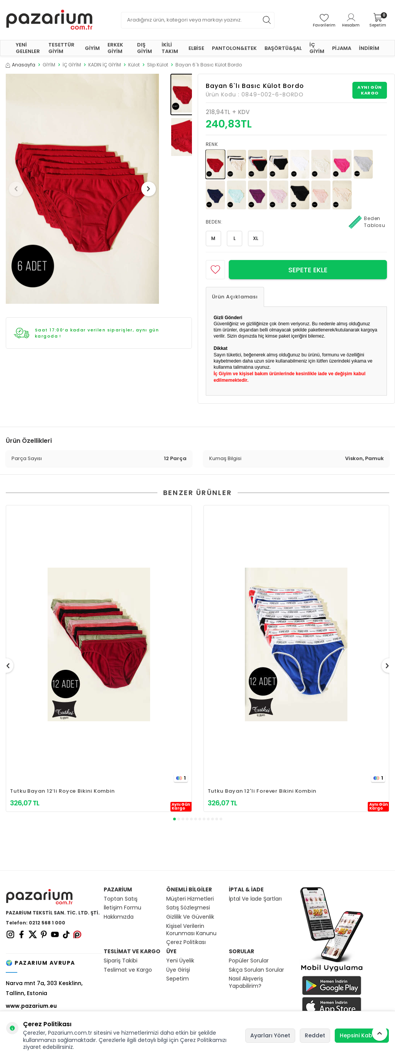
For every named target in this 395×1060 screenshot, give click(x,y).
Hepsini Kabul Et (362, 1035)
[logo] (49, 20)
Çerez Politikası (186, 942)
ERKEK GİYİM (115, 48)
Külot (134, 65)
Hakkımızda (119, 917)
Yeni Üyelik (180, 960)
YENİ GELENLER (28, 48)
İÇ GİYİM (316, 48)
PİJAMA (341, 48)
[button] (19, 189)
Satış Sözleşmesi (188, 907)
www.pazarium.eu (31, 1006)
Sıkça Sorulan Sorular (256, 970)
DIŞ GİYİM (144, 48)
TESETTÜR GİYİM (61, 48)
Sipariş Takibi (120, 960)
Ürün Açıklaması (235, 296)
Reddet (315, 1035)
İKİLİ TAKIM (170, 48)
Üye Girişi (178, 970)
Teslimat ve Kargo (128, 970)
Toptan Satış (120, 899)
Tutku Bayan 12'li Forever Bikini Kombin (262, 791)
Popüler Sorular (249, 960)
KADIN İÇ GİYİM (104, 65)
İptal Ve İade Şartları (255, 899)
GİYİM (92, 48)
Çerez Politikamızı (203, 1040)
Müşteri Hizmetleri (190, 899)
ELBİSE (196, 48)
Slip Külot (157, 65)
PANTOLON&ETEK (234, 48)
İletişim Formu (122, 907)
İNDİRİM (369, 48)
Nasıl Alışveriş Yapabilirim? (246, 982)
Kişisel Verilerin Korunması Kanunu (191, 930)
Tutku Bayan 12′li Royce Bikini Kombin (62, 791)
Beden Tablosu (367, 222)
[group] (82, 189)
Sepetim (177, 978)
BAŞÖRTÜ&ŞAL (283, 48)
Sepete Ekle (307, 270)
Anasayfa (20, 65)
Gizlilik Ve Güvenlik (190, 917)
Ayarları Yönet (270, 1035)
